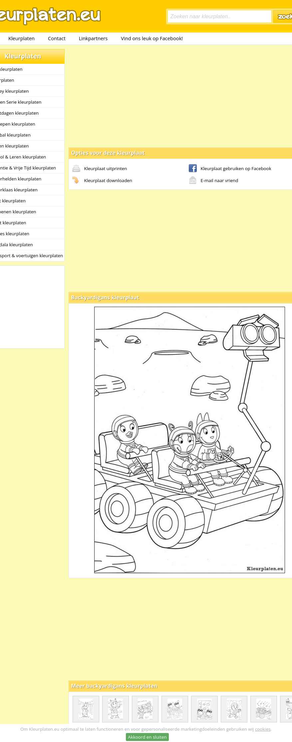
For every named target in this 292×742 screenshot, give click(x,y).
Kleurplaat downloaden (102, 180)
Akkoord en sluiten (147, 737)
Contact (57, 38)
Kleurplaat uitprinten (99, 168)
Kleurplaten (21, 38)
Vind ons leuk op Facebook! (152, 38)
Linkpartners (93, 38)
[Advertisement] (169, 95)
